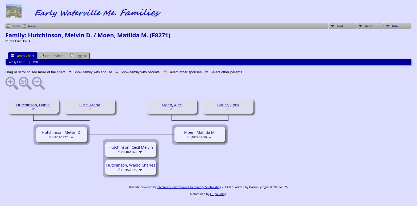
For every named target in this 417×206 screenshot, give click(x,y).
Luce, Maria (89, 104)
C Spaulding (218, 194)
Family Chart (22, 55)
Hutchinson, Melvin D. (62, 132)
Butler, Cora (228, 104)
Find (340, 26)
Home (15, 26)
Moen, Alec (172, 104)
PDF (36, 62)
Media (368, 26)
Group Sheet (52, 55)
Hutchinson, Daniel (33, 104)
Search (32, 26)
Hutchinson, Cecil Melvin (131, 147)
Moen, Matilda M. (200, 132)
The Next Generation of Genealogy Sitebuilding (189, 187)
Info (395, 26)
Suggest (78, 55)
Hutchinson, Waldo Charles (130, 165)
